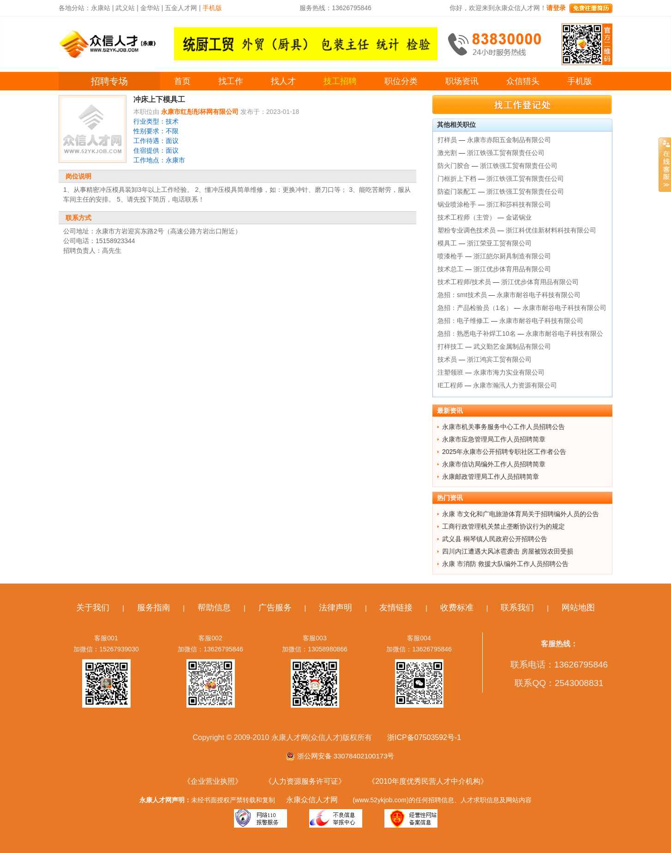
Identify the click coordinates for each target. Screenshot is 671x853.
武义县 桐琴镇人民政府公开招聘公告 (494, 539)
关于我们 (92, 607)
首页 (182, 81)
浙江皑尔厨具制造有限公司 (512, 256)
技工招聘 (340, 81)
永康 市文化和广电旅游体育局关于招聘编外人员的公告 (520, 514)
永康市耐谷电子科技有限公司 (539, 294)
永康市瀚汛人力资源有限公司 (515, 385)
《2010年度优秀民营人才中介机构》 (428, 781)
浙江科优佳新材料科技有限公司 (551, 230)
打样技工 (450, 346)
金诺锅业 (519, 217)
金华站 (150, 8)
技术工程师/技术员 (464, 282)
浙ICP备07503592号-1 (424, 737)
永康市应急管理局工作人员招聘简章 (493, 439)
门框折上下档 (456, 178)
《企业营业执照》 (212, 781)
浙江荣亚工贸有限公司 (499, 243)
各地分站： (75, 8)
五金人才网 (181, 8)
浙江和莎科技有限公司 (518, 204)
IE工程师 (450, 385)
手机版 (579, 81)
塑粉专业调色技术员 (466, 230)
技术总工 (450, 269)
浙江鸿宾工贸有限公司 (499, 359)
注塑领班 (450, 372)
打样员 (447, 139)
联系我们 (517, 607)
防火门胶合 (453, 165)
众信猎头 (522, 81)
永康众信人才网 (312, 800)
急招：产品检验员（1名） (474, 307)
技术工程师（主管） (466, 217)
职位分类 (401, 81)
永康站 (100, 8)
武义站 (125, 8)
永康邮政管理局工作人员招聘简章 (490, 476)
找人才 (283, 81)
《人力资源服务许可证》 (305, 781)
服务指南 (153, 607)
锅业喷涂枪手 (456, 204)
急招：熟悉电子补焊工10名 (476, 333)
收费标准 (456, 607)
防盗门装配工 (456, 191)
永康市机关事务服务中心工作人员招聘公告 (503, 426)
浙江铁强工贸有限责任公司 (506, 152)
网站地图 (578, 607)
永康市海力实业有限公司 (509, 372)
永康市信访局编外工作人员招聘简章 (493, 464)
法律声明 (335, 607)
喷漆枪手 (450, 256)
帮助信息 (214, 607)
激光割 (447, 152)
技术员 (447, 359)
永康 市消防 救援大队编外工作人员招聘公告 (505, 563)
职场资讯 (462, 81)
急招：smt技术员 (462, 294)
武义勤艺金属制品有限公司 (512, 346)
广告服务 (275, 607)
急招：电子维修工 (463, 320)
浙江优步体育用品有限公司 (512, 269)
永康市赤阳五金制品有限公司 (509, 139)
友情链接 (396, 607)
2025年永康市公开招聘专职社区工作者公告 (504, 451)
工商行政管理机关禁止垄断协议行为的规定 (503, 526)
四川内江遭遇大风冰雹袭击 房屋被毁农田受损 (507, 551)
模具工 (447, 243)
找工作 (230, 81)
